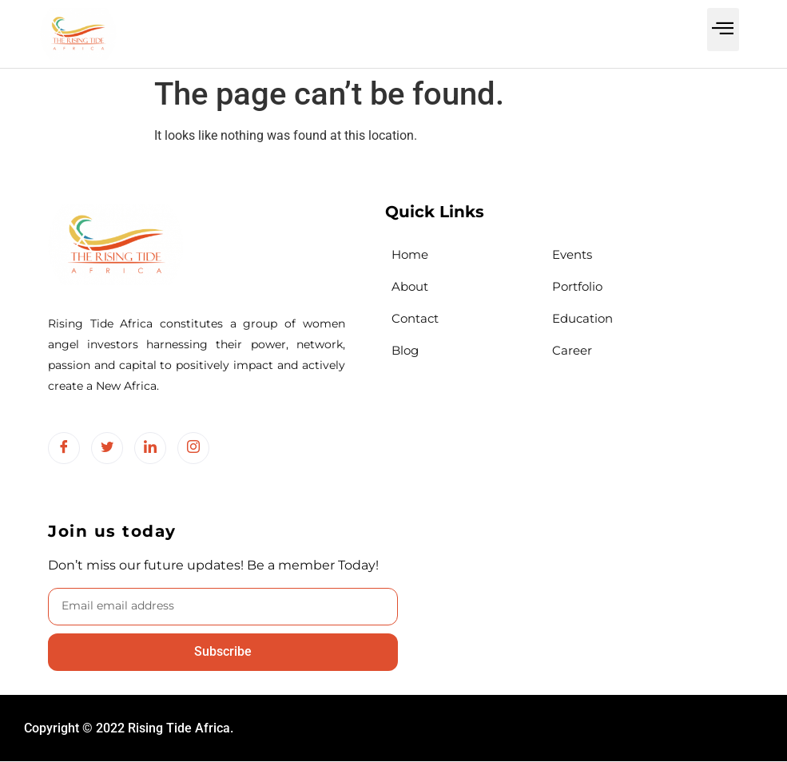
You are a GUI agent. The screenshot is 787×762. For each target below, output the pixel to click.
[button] (723, 29)
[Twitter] (107, 448)
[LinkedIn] (150, 448)
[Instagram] (193, 448)
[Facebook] (64, 448)
